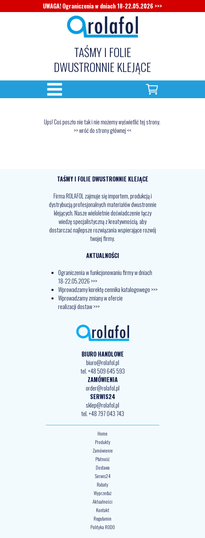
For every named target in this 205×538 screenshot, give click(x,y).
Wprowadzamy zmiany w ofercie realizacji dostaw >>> (90, 302)
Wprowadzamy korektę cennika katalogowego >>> (107, 289)
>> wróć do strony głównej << (102, 130)
